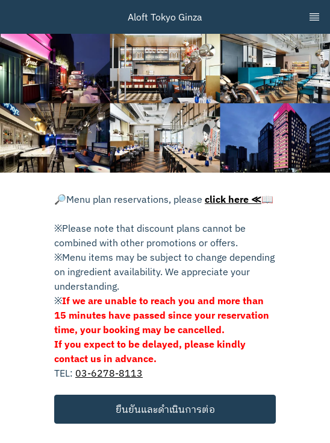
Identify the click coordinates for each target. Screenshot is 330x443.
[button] (165, 409)
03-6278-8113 (109, 373)
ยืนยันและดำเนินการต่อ (165, 409)
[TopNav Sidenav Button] (314, 17)
